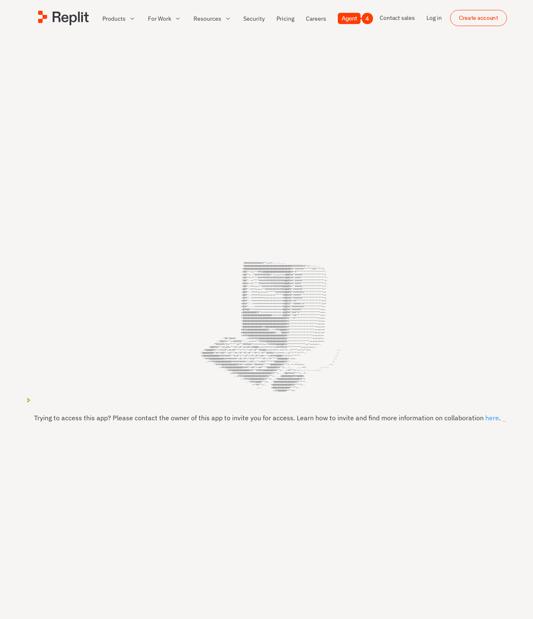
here (492, 427)
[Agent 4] (355, 18)
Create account (478, 18)
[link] (254, 18)
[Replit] (63, 18)
